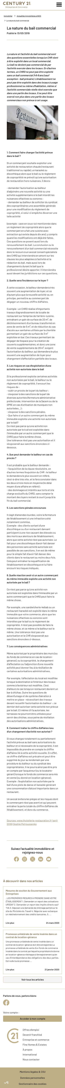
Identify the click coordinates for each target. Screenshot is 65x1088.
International (30, 1054)
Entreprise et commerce (36, 1039)
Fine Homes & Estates (35, 1044)
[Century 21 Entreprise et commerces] (17, 5)
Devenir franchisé (32, 1034)
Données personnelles (32, 1077)
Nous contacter (31, 1059)
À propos (27, 1049)
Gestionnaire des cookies (32, 1083)
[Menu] (59, 4)
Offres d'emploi (31, 1029)
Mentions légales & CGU (32, 1071)
